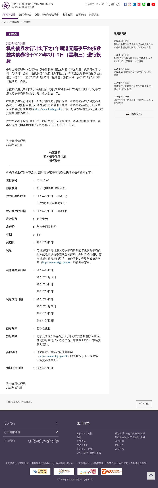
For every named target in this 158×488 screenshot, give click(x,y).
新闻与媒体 (9, 14)
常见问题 (119, 449)
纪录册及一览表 (84, 449)
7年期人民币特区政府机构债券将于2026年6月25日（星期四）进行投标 (133, 60)
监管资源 (68, 14)
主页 (4, 22)
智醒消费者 (25, 14)
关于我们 (94, 14)
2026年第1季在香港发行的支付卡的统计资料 (133, 73)
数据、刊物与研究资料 (47, 14)
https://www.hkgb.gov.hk (48, 109)
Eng (98, 4)
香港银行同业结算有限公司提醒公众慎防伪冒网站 (133, 101)
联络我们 (89, 4)
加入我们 (119, 441)
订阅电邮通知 (12, 432)
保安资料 (111, 463)
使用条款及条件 (138, 463)
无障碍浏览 (23, 463)
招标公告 (119, 445)
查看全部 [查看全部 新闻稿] (134, 114)
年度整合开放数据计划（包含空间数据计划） (53, 463)
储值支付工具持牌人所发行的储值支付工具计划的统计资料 (133, 87)
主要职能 (81, 14)
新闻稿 (26, 22)
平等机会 (83, 463)
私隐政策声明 (97, 463)
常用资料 (84, 423)
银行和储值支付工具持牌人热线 (130, 437)
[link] (118, 4)
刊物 (79, 437)
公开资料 (10, 463)
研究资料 (81, 441)
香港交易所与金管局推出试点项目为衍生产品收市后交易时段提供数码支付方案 (133, 46)
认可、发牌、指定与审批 (89, 453)
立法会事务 (82, 445)
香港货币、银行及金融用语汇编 (130, 433)
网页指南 (123, 463)
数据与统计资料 (84, 433)
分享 (144, 403)
